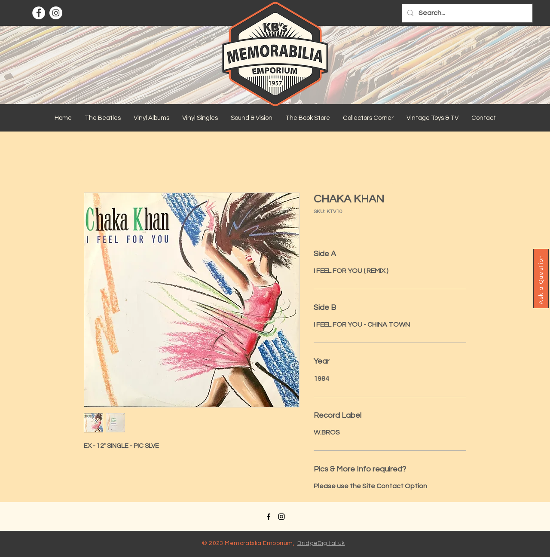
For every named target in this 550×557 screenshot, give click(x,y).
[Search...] (466, 13)
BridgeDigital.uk (321, 543)
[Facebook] (38, 12)
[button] (102, 118)
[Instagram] (55, 12)
